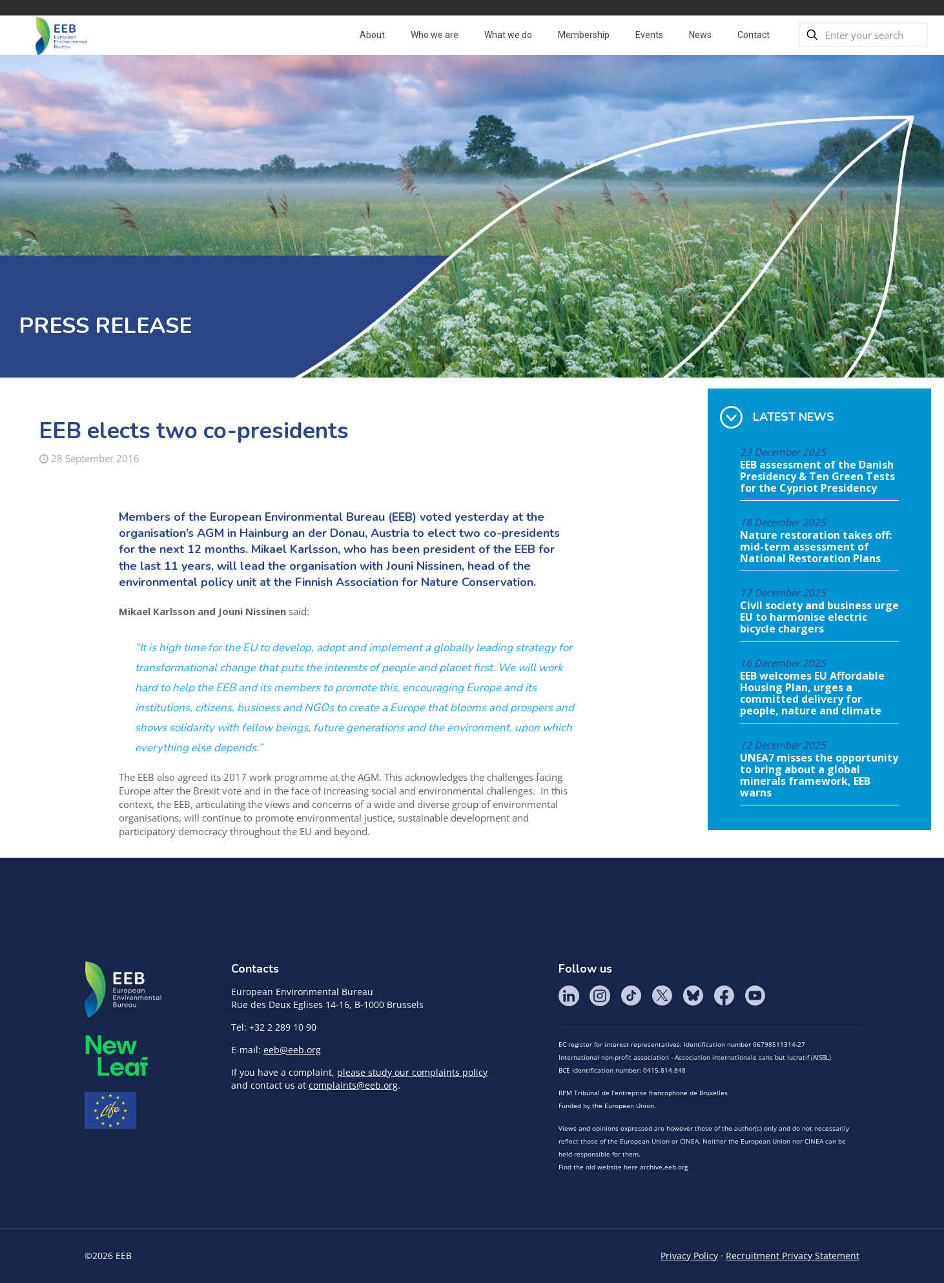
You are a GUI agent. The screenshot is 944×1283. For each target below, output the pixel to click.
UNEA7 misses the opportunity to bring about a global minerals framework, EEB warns (819, 776)
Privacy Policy (689, 1255)
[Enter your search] (863, 35)
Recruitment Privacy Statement (792, 1255)
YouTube (754, 995)
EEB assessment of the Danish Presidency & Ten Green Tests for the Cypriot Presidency (817, 477)
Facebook (723, 995)
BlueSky (692, 995)
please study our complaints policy (412, 1072)
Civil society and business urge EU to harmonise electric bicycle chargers (819, 618)
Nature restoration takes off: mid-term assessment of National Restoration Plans (816, 547)
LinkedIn (569, 995)
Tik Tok (631, 995)
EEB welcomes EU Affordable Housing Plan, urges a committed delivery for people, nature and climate (812, 694)
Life (110, 1110)
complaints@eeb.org (353, 1085)
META (117, 1055)
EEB (123, 990)
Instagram (600, 995)
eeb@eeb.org (292, 1050)
